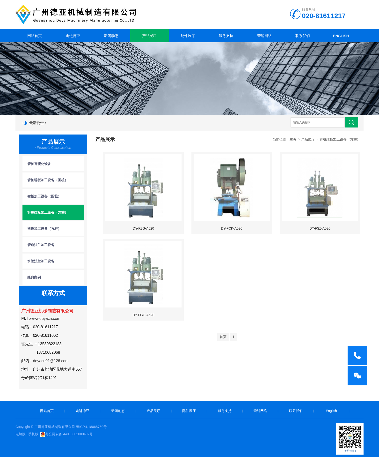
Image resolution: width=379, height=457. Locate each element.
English (341, 36)
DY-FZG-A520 (143, 228)
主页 (293, 139)
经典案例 (34, 277)
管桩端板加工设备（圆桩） (47, 180)
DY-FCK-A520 (231, 228)
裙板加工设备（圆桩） (44, 196)
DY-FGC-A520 (143, 315)
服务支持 (226, 36)
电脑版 (20, 434)
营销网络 (264, 36)
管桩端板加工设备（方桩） (47, 212)
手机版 (33, 434)
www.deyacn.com (45, 318)
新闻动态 (111, 36)
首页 (223, 337)
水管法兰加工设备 (40, 261)
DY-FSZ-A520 (319, 228)
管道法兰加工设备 (40, 245)
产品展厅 (149, 36)
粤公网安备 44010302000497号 (69, 434)
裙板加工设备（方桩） (44, 229)
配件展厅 (188, 36)
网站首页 (34, 36)
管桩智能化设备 (39, 164)
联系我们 (302, 36)
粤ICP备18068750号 (91, 427)
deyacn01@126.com (50, 361)
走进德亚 (73, 36)
